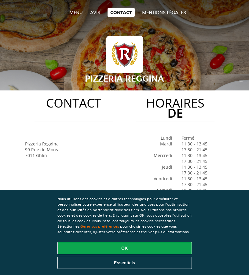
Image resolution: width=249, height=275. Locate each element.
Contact (121, 12)
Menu (76, 12)
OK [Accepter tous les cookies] (124, 248)
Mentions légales (164, 12)
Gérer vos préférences (99, 226)
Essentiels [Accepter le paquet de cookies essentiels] (124, 262)
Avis (95, 12)
